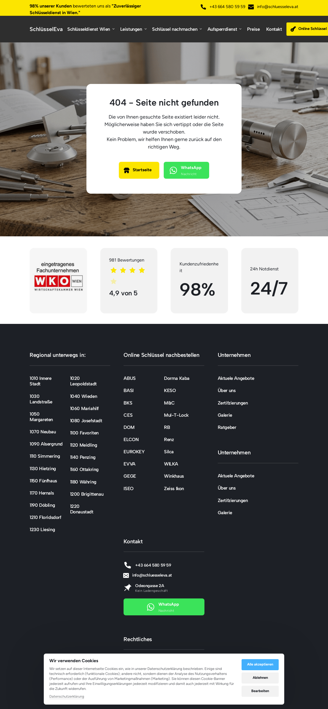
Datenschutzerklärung (66, 696)
